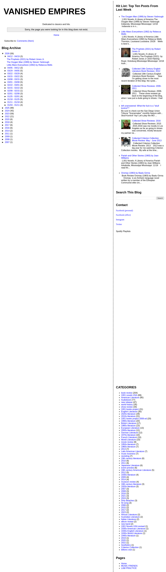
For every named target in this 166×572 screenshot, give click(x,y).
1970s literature (128, 435)
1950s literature (128, 444)
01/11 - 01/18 (13, 102)
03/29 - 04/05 (13, 71)
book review (126, 393)
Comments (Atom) (25, 41)
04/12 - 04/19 (13, 56)
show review (127, 407)
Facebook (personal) (124, 210)
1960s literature (128, 447)
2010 (123, 461)
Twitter (119, 224)
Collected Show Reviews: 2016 (146, 121)
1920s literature (128, 486)
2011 (7, 134)
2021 (123, 496)
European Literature (130, 428)
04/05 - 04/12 (13, 68)
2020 (7, 119)
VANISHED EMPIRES (45, 11)
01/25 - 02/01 (13, 96)
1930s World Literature (131, 533)
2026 (7, 53)
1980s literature (128, 426)
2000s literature (128, 430)
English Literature (129, 411)
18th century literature (131, 484)
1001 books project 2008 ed (134, 418)
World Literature (128, 440)
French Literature (129, 437)
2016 (7, 128)
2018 (7, 122)
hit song (124, 503)
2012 (123, 472)
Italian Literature (128, 519)
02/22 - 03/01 (13, 85)
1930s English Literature (132, 531)
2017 (7, 125)
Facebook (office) (123, 215)
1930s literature (128, 475)
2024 (7, 111)
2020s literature (128, 414)
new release (126, 402)
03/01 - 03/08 (13, 82)
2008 (7, 139)
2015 (123, 507)
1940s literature (128, 536)
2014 (7, 131)
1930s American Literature (133, 529)
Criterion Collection (130, 547)
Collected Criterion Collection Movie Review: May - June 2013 (147, 139)
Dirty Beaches (127, 500)
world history (127, 404)
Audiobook (126, 400)
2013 (123, 449)
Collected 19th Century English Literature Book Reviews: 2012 (146, 70)
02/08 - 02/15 (13, 91)
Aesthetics (126, 545)
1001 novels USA (129, 395)
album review (127, 521)
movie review (127, 442)
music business (128, 454)
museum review (128, 482)
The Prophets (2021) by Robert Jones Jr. (25, 59)
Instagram (120, 219)
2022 (7, 116)
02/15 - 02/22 (13, 88)
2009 (7, 136)
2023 (7, 114)
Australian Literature (130, 517)
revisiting (125, 456)
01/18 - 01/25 (13, 99)
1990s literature (128, 421)
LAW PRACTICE (129, 568)
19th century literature (131, 458)
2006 (123, 505)
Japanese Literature (130, 465)
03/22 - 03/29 (13, 73)
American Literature (130, 397)
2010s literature (128, 416)
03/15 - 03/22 (13, 76)
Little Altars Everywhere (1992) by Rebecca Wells (29, 65)
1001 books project (130, 409)
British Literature (128, 423)
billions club (126, 550)
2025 (7, 108)
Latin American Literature (132, 451)
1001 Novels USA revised (133, 526)
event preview (127, 468)
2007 (7, 142)
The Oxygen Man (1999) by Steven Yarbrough (28, 62)
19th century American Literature (136, 470)
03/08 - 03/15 (13, 79)
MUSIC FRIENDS (129, 566)
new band (125, 524)
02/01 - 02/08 (13, 93)
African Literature (129, 514)
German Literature (129, 433)
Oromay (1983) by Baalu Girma (135, 173)
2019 (123, 538)
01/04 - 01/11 (13, 105)
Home (56, 35)
